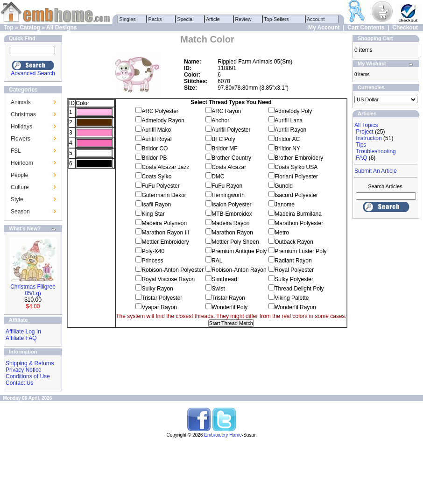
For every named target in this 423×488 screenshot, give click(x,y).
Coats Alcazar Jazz (165, 167)
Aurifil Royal (156, 139)
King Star (152, 214)
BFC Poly (223, 139)
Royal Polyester (294, 270)
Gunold (284, 186)
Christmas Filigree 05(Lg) (33, 290)
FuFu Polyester (160, 186)
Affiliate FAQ (21, 338)
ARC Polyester (159, 111)
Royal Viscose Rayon (168, 279)
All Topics (366, 125)
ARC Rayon (226, 111)
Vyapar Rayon (159, 307)
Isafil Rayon (156, 204)
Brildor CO (154, 148)
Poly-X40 (152, 251)
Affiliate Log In (23, 331)
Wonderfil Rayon (295, 307)
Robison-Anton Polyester (172, 270)
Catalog (30, 27)
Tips (361, 144)
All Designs (61, 27)
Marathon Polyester (299, 223)
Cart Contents (365, 27)
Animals (21, 102)
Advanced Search (33, 73)
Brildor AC (287, 139)
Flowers (20, 138)
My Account (324, 27)
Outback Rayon (294, 242)
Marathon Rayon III (165, 232)
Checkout (405, 27)
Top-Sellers (276, 19)
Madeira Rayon (230, 223)
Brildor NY (287, 148)
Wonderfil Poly (229, 307)
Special (185, 19)
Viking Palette (292, 298)
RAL (217, 260)
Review (243, 19)
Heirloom (22, 163)
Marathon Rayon (232, 232)
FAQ (361, 158)
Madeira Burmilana (298, 214)
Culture (20, 187)
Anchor (220, 120)
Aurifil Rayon (290, 130)
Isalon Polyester (231, 204)
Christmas (23, 114)
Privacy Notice (24, 370)
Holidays (21, 126)
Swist (218, 288)
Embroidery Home (223, 435)
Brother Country (231, 158)
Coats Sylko (156, 176)
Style (17, 199)
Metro (282, 232)
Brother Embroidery (299, 158)
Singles (127, 19)
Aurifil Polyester (231, 130)
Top (9, 27)
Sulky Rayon (157, 288)
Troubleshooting (376, 151)
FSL (16, 151)
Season (20, 211)
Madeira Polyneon (164, 223)
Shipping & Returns (30, 363)
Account (316, 19)
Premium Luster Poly (300, 251)
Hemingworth (228, 195)
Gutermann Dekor (163, 195)
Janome (285, 204)
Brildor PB (154, 158)
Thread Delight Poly (299, 288)
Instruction (368, 138)
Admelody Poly (293, 111)
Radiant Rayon (293, 260)
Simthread (224, 279)
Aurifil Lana (289, 120)
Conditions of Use (28, 376)
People (19, 175)
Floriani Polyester (296, 176)
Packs (155, 19)
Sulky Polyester (294, 279)
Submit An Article (375, 171)
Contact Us (19, 383)
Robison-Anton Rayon (239, 270)
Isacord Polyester (296, 195)
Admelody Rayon (162, 120)
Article (213, 19)
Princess (152, 260)
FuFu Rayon (227, 186)
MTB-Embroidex (232, 214)
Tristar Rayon (228, 298)
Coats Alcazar (229, 167)
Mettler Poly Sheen (235, 242)
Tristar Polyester (161, 298)
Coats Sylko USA (296, 167)
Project (364, 131)
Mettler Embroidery (165, 242)
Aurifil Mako (156, 130)
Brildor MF (224, 148)
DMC (218, 176)
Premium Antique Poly (239, 251)
